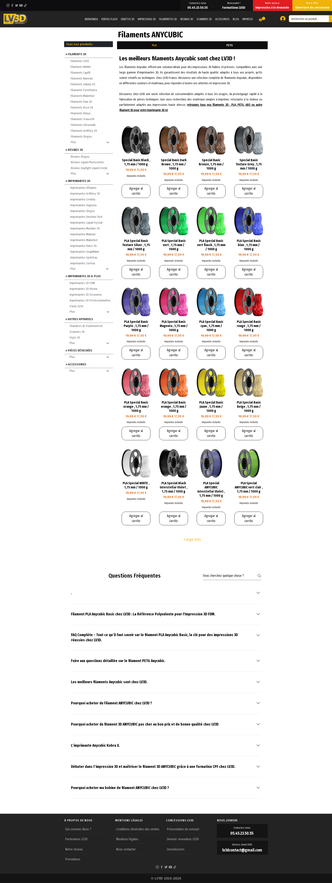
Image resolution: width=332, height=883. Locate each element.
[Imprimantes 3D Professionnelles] (90, 300)
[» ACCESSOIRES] (89, 364)
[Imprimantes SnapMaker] (89, 251)
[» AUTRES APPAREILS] (88, 319)
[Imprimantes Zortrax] (89, 263)
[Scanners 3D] (89, 331)
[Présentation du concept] (188, 829)
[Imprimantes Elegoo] (89, 211)
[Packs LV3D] (89, 306)
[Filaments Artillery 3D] (90, 130)
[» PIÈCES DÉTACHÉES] (88, 350)
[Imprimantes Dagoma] (89, 205)
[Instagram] (8, 5)
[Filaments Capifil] (89, 72)
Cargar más (192, 539)
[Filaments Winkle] (89, 67)
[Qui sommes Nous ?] (87, 829)
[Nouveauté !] (234, 3)
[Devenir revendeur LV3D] (188, 839)
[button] (262, 19)
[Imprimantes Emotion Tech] (89, 217)
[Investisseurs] (188, 849)
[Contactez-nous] (198, 3)
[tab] (154, 45)
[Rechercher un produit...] (306, 19)
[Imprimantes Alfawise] (89, 187)
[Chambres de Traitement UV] (89, 326)
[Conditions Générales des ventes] (138, 829)
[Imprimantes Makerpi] (89, 234)
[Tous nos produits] (88, 44)
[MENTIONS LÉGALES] (140, 820)
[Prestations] (87, 859)
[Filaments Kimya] (89, 113)
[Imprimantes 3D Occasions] (89, 294)
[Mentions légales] (138, 839)
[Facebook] (12, 5)
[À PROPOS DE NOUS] (89, 820)
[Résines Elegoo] (90, 156)
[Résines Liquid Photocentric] (90, 162)
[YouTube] (21, 5)
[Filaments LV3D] (89, 61)
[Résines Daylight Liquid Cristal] (90, 168)
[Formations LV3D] (234, 7)
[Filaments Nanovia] (89, 78)
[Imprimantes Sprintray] (89, 257)
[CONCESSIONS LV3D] (191, 820)
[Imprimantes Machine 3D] (89, 228)
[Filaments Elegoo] (90, 136)
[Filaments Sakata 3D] (89, 84)
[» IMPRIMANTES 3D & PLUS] (88, 276)
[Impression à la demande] (272, 7)
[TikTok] (25, 5)
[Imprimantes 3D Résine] (89, 288)
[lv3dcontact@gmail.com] (242, 850)
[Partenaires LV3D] (87, 839)
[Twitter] (17, 5)
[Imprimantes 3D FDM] (89, 283)
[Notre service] (272, 3)
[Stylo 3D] (89, 337)
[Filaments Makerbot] (89, 96)
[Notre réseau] (87, 849)
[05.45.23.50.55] (198, 7)
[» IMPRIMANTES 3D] (88, 181)
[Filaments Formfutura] (89, 90)
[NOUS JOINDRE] (242, 820)
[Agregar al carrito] (136, 191)
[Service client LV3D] (242, 844)
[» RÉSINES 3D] (88, 149)
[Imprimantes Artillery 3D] (89, 193)
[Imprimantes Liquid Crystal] (89, 222)
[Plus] (91, 142)
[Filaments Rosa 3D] (89, 107)
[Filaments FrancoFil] (90, 119)
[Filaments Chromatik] (90, 125)
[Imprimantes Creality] (89, 199)
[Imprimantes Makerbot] (89, 240)
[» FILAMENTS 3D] (88, 54)
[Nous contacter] (138, 849)
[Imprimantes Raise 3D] (89, 246)
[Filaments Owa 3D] (89, 101)
